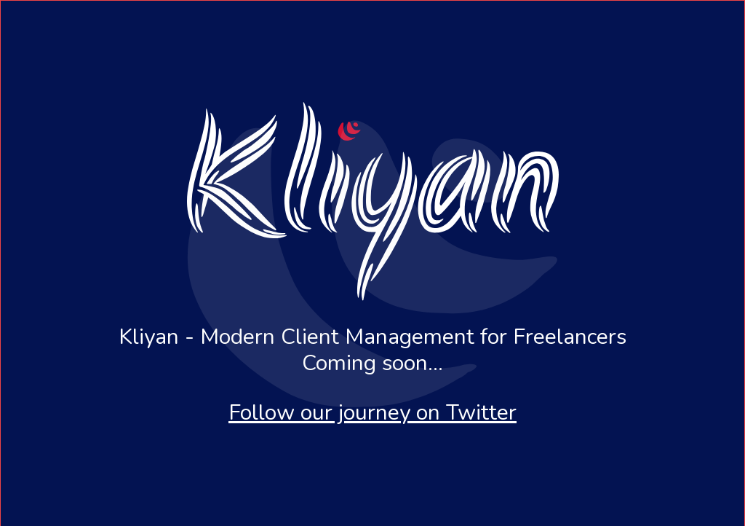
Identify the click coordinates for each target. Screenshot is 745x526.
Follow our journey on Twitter (372, 413)
